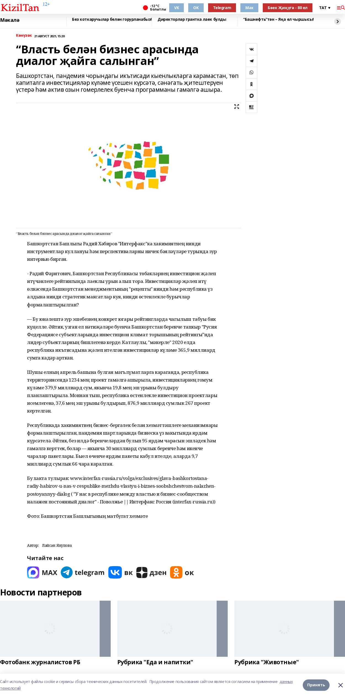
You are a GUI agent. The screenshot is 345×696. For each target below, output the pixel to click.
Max (249, 7)
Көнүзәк (24, 35)
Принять (316, 684)
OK (195, 7)
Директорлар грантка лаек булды (192, 19)
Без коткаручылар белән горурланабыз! (112, 19)
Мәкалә (9, 20)
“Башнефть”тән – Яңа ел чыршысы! (278, 19)
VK (176, 7)
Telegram (222, 7)
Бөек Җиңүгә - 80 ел (287, 7)
